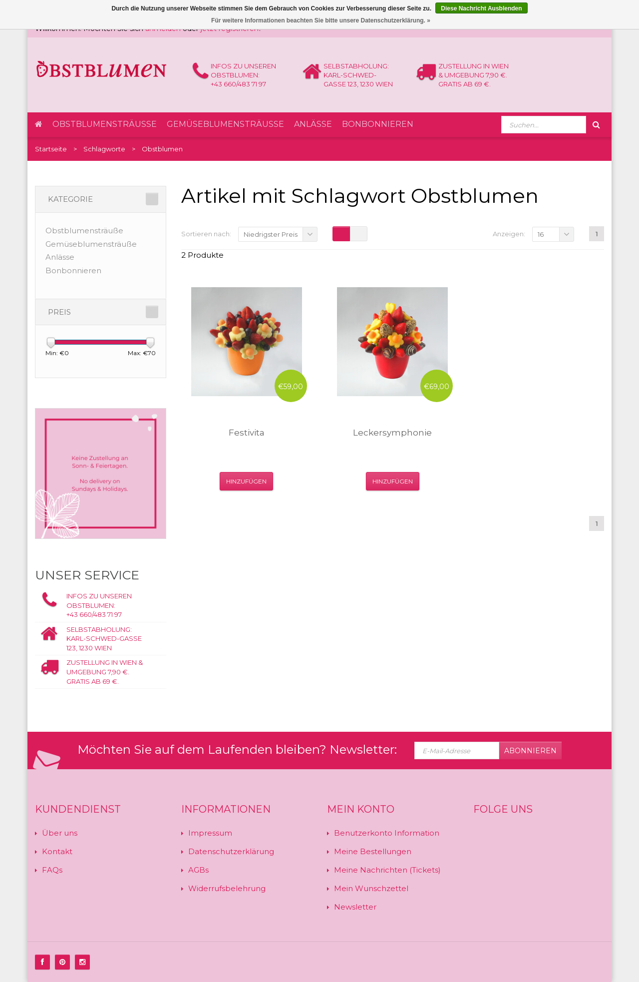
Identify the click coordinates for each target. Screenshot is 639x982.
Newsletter (355, 907)
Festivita (247, 433)
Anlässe (313, 124)
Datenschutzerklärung (231, 851)
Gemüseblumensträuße (225, 124)
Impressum (210, 833)
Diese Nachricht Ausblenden (481, 8)
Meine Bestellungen (372, 851)
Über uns (59, 833)
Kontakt (57, 851)
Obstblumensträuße (104, 124)
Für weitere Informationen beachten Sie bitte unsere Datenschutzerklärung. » (320, 20)
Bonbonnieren (377, 124)
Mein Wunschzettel (371, 888)
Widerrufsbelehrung (227, 888)
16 (541, 234)
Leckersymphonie (392, 433)
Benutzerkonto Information (386, 833)
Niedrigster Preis (271, 234)
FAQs (52, 870)
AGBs (198, 870)
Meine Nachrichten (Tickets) (387, 870)
